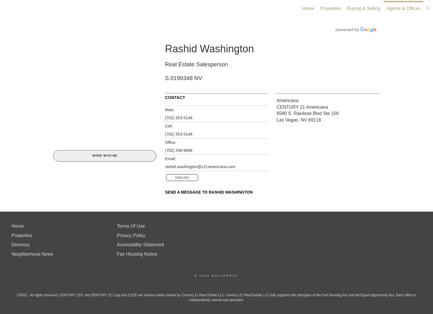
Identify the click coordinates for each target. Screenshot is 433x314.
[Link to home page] (7, 8)
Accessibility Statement (140, 244)
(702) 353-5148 (178, 118)
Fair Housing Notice (137, 254)
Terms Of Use (131, 226)
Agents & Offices (404, 8)
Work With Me (104, 155)
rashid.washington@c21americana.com (200, 166)
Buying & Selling (364, 8)
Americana (287, 100)
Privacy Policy (131, 235)
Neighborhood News (32, 254)
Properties (330, 8)
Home (308, 8)
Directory (20, 244)
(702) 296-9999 (178, 150)
